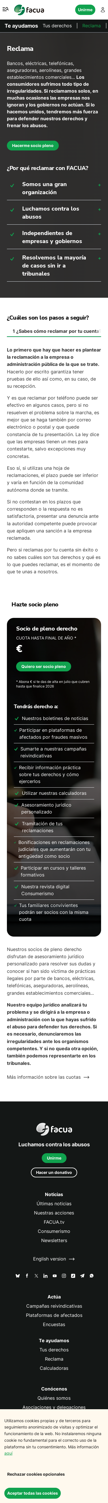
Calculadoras (54, 1368)
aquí (8, 1453)
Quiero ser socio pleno (43, 666)
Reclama (91, 25)
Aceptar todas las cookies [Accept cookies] (32, 1493)
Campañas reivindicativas (54, 1306)
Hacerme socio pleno (33, 145)
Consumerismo (54, 1231)
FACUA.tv (54, 1222)
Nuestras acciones (54, 1213)
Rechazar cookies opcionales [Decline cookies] (36, 1474)
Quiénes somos (54, 1398)
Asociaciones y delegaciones (54, 1407)
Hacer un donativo (54, 1172)
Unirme (85, 9)
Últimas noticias (54, 1203)
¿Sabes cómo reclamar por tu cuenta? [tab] (56, 331)
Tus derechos (57, 25)
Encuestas (54, 1324)
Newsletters (54, 1240)
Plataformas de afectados (54, 1315)
